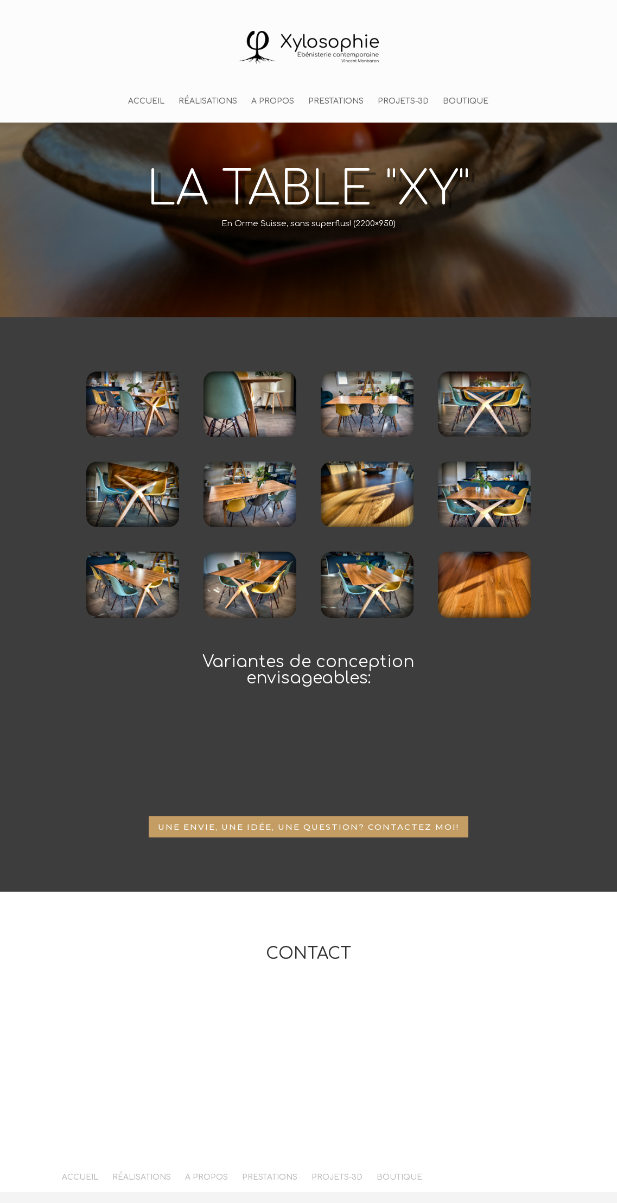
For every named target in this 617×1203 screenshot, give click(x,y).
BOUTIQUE (465, 101)
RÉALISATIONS (208, 101)
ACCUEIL (146, 101)
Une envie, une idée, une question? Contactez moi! (308, 827)
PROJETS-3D (403, 101)
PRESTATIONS (336, 101)
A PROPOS (272, 101)
